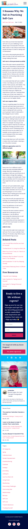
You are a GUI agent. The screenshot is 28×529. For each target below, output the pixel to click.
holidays (5, 467)
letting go (6, 474)
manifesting (6, 483)
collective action (6, 426)
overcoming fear (7, 428)
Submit (14, 335)
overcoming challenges (8, 416)
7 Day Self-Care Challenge (10, 276)
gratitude (5, 464)
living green (6, 480)
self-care (5, 22)
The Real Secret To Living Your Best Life (14, 248)
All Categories (6, 449)
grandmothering (7, 461)
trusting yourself (19, 416)
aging (4, 452)
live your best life (8, 477)
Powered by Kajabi (14, 520)
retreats (5, 495)
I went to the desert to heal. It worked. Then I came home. (12, 423)
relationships (6, 492)
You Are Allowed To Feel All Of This (13, 434)
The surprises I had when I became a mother (13, 413)
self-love (11, 22)
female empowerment (16, 426)
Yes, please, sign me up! (14, 351)
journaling (6, 471)
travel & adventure (8, 505)
